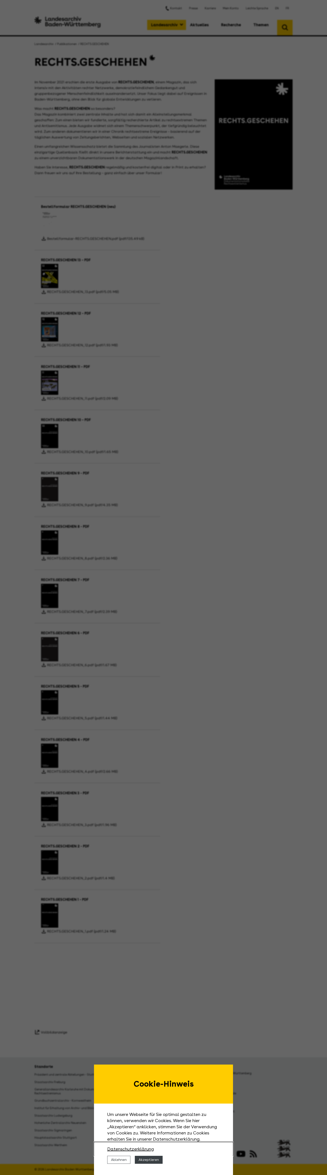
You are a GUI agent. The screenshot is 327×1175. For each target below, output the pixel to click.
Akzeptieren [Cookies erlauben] (149, 1160)
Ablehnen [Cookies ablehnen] (119, 1160)
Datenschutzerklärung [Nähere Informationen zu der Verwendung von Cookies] (130, 1149)
